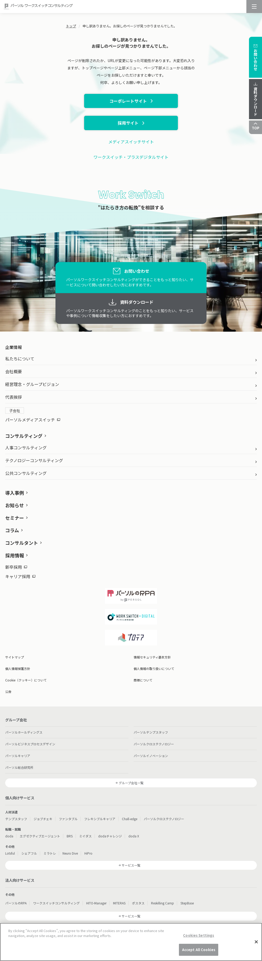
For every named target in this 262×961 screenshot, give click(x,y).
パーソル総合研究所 (19, 767)
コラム (12, 530)
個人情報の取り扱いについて (154, 668)
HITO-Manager (96, 903)
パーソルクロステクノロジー (154, 744)
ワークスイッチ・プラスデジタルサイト (131, 157)
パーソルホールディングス (23, 732)
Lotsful (10, 853)
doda (9, 836)
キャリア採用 (20, 576)
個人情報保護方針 (17, 668)
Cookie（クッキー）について (26, 680)
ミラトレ (49, 853)
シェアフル (29, 853)
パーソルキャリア (17, 755)
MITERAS (119, 903)
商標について (143, 680)
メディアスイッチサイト (131, 141)
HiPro (88, 853)
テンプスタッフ (16, 819)
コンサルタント (21, 542)
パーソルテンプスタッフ (151, 732)
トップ (71, 25)
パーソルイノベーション (151, 755)
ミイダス (85, 836)
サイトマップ (14, 657)
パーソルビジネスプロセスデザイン (30, 744)
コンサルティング (23, 435)
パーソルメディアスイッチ (32, 419)
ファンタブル (68, 819)
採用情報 (14, 555)
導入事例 (14, 492)
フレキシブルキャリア (99, 819)
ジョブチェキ (43, 819)
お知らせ (14, 505)
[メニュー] (254, 6)
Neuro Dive (70, 853)
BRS (70, 836)
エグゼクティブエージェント (40, 836)
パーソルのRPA (16, 903)
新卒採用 (16, 567)
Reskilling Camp (162, 903)
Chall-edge (129, 819)
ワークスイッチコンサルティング (56, 903)
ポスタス (138, 903)
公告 (8, 691)
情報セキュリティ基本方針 (152, 657)
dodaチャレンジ (110, 836)
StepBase (187, 903)
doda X (133, 836)
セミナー (14, 517)
